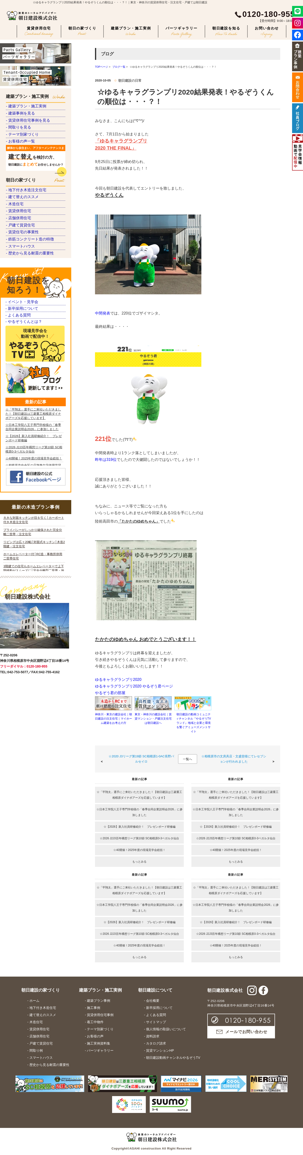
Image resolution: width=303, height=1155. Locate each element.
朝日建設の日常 (130, 80)
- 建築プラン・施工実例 (25, 109)
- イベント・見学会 (20, 401)
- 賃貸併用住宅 (17, 268)
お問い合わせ (267, 31)
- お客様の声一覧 (19, 174)
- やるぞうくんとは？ (22, 436)
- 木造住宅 (14, 255)
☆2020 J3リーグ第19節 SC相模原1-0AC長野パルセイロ (141, 758)
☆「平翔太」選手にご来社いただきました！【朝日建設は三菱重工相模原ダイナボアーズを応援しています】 (139, 794)
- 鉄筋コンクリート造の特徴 (28, 321)
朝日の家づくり (82, 30)
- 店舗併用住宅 (17, 281)
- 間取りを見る (17, 148)
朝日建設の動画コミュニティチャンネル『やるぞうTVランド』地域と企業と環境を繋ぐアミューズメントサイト (193, 723)
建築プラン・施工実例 (131, 30)
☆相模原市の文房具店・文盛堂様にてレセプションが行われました (233, 758)
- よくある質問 (17, 424)
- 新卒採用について (20, 412)
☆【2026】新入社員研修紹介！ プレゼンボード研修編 (139, 826)
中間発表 (102, 313)
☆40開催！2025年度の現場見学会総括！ (139, 850)
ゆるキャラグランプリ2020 (118, 680)
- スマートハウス (19, 334)
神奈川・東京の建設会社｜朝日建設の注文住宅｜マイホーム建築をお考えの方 (113, 719)
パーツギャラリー (181, 31)
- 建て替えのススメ (21, 242)
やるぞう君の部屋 (110, 693)
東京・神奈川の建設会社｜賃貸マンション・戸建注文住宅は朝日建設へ (153, 719)
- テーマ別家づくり (21, 161)
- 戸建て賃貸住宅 (19, 294)
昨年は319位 (106, 460)
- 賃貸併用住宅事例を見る (26, 135)
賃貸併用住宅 (39, 31)
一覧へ (187, 759)
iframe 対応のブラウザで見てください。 (34, 694)
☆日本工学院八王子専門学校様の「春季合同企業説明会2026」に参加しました (139, 812)
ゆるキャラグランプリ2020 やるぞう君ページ (134, 686)
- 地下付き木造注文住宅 (25, 229)
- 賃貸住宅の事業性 (21, 307)
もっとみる (139, 861)
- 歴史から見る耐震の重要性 (28, 347)
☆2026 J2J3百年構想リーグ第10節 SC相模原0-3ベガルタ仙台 (139, 838)
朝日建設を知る (226, 31)
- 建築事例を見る (19, 122)
